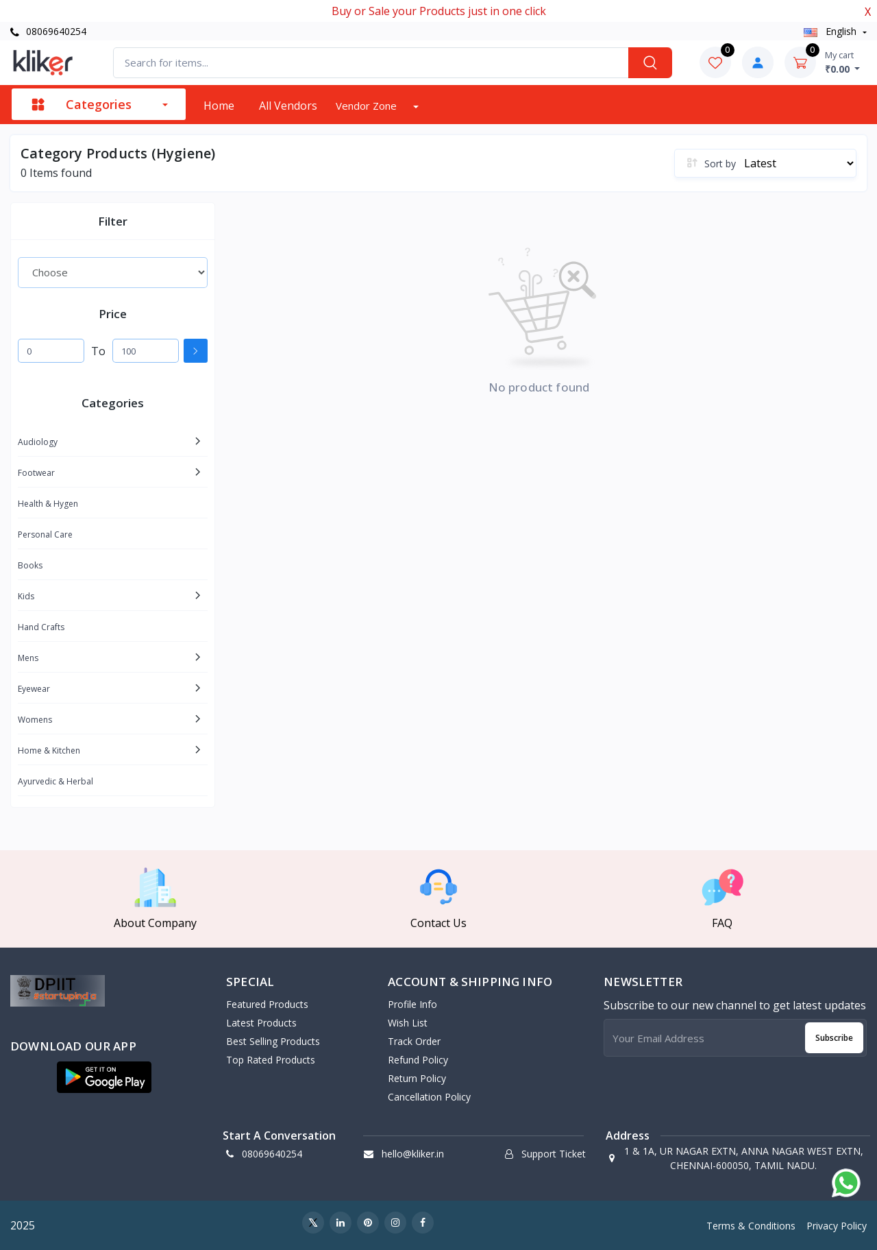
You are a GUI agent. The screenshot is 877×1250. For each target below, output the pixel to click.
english (831, 31)
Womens (35, 719)
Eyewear (34, 689)
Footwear (36, 473)
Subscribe (834, 1038)
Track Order (414, 1041)
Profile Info (412, 1004)
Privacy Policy (836, 1225)
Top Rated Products (270, 1059)
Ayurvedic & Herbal (55, 781)
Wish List (408, 1022)
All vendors (288, 105)
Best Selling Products (273, 1041)
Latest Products (261, 1022)
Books (30, 565)
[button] (104, 1077)
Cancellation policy (429, 1096)
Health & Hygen (48, 503)
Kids (26, 596)
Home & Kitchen (49, 750)
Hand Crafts (41, 627)
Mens (28, 658)
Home (218, 105)
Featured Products (267, 1004)
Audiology (38, 442)
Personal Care (45, 534)
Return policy (417, 1078)
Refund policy (418, 1059)
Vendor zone (367, 105)
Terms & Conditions (750, 1225)
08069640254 (48, 31)
